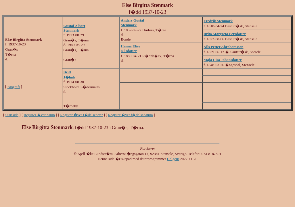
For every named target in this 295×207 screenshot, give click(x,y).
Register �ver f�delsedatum (130, 115)
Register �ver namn (39, 115)
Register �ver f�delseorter (81, 115)
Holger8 (173, 159)
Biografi (13, 87)
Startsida (12, 115)
